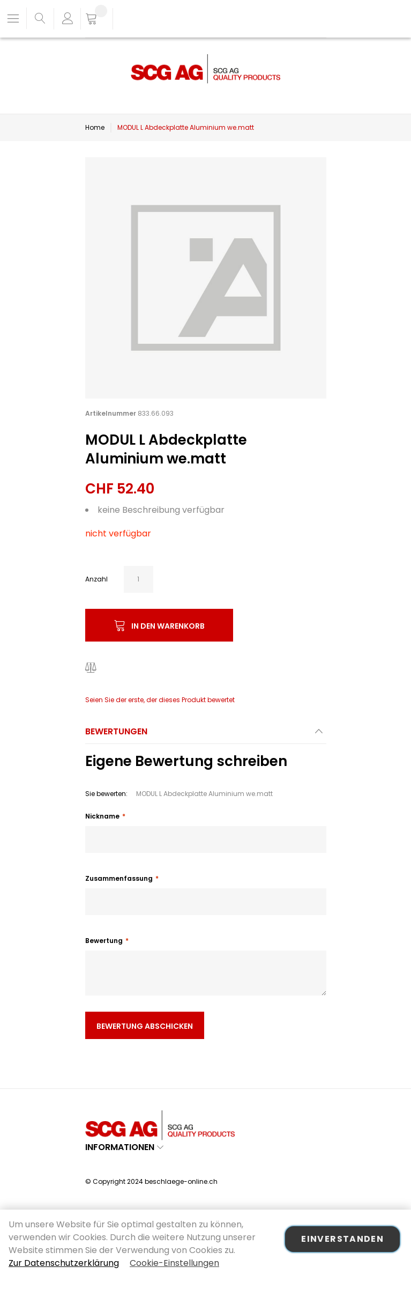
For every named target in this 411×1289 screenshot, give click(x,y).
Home (94, 127)
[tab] (205, 734)
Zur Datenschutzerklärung (64, 1263)
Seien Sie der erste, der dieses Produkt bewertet (160, 699)
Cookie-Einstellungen (174, 1263)
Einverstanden (342, 1239)
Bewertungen (116, 731)
